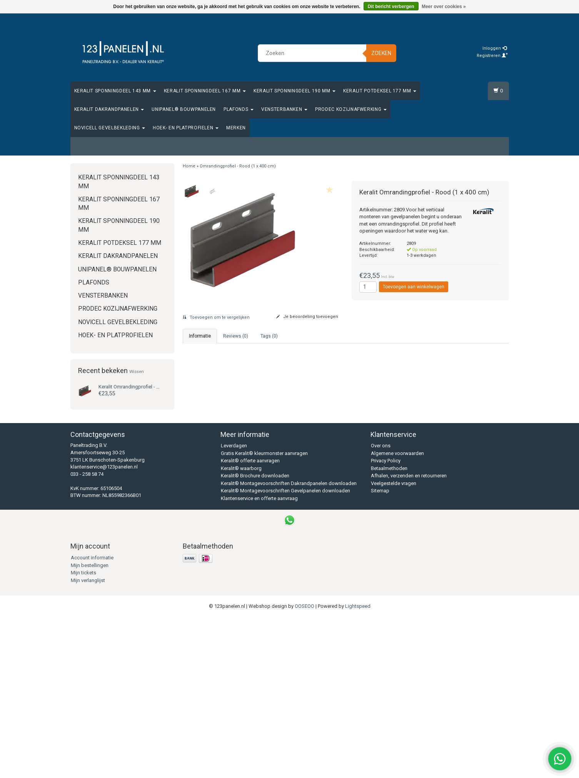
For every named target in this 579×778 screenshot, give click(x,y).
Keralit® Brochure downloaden (255, 637)
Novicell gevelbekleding (109, 128)
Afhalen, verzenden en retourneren (409, 637)
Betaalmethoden (389, 629)
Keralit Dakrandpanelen (109, 109)
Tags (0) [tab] (269, 336)
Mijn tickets (83, 734)
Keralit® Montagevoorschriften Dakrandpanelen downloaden (289, 644)
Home (189, 166)
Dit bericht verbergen (391, 6)
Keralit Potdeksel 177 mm (379, 91)
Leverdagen (234, 607)
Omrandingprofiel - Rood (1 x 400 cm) (238, 166)
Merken (236, 128)
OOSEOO (304, 767)
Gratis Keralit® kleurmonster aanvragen (264, 614)
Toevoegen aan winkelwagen (413, 286)
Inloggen (494, 48)
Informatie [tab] (200, 336)
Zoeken (381, 53)
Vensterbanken (284, 109)
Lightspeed (357, 767)
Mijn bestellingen (89, 726)
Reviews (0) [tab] (235, 336)
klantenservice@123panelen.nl (104, 628)
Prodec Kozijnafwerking (351, 109)
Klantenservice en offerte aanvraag (259, 659)
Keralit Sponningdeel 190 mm (294, 91)
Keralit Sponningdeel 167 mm (205, 91)
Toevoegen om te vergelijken (216, 317)
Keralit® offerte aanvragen (250, 622)
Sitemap (380, 652)
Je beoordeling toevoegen (307, 316)
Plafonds (239, 109)
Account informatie (92, 719)
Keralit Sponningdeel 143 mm (115, 91)
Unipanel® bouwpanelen (184, 109)
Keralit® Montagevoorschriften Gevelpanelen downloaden (285, 652)
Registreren (492, 55)
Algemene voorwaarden (397, 614)
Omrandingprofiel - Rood (133, 387)
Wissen (136, 371)
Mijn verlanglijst (88, 741)
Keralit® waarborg (241, 629)
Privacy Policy (385, 622)
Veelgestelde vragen (393, 644)
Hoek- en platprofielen (186, 128)
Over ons (380, 607)
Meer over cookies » (444, 6)
